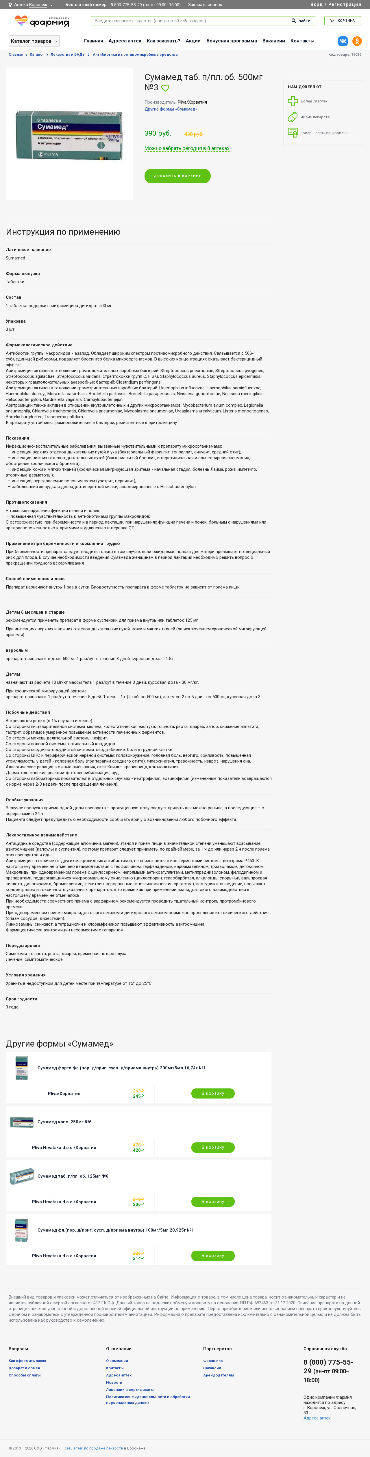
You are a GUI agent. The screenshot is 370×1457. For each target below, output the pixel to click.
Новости (114, 1382)
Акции (193, 41)
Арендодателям (218, 1375)
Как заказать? (163, 41)
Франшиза (213, 1361)
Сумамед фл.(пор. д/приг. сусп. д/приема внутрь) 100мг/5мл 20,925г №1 (116, 1230)
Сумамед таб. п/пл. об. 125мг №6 (73, 1176)
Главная (93, 41)
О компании (117, 1361)
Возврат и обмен (24, 1368)
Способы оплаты (25, 1375)
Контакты (302, 41)
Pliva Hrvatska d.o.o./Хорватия (64, 1147)
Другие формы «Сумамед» (171, 109)
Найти (301, 20)
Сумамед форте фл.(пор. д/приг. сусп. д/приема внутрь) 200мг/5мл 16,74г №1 (122, 1068)
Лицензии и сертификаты (130, 1389)
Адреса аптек (125, 41)
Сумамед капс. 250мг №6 (65, 1121)
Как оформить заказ (27, 1361)
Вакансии (273, 41)
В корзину (213, 1093)
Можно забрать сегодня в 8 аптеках (187, 148)
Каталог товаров (31, 41)
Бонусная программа (231, 41)
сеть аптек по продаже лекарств (93, 1448)
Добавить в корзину (177, 176)
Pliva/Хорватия (64, 1093)
